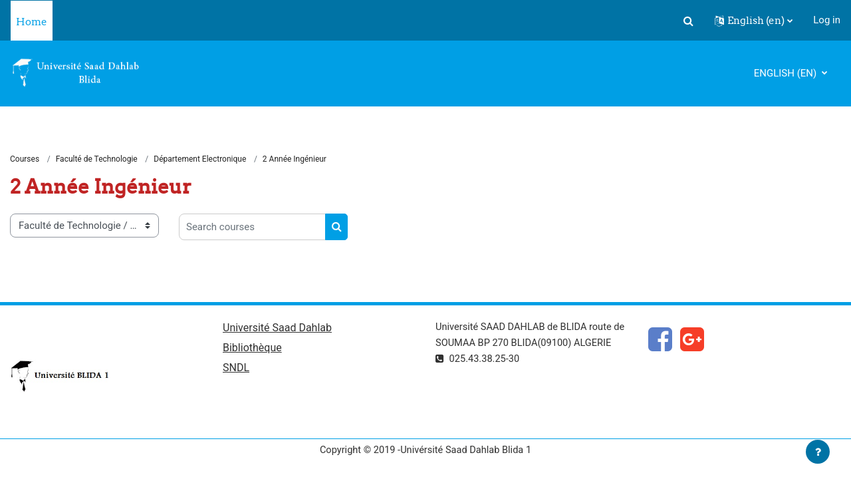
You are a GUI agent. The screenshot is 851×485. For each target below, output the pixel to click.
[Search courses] (252, 227)
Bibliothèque (252, 349)
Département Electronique (200, 159)
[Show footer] (818, 452)
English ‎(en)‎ (786, 73)
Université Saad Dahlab (277, 329)
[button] (688, 20)
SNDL (236, 369)
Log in (826, 20)
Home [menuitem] (31, 21)
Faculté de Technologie (97, 159)
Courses (24, 159)
